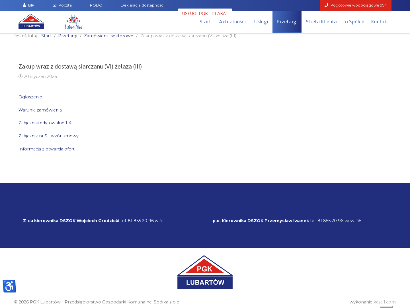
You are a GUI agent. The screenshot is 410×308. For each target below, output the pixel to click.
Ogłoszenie (30, 97)
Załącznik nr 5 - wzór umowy (49, 136)
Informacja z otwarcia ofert (47, 149)
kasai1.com (385, 302)
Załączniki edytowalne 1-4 (45, 122)
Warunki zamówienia (40, 110)
